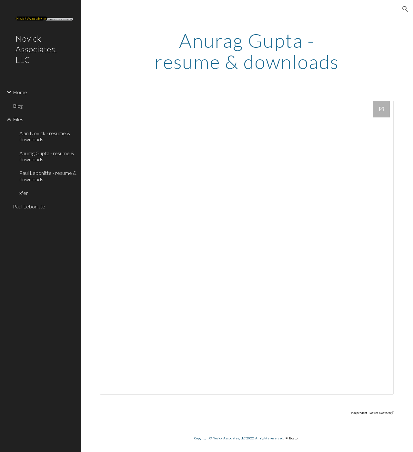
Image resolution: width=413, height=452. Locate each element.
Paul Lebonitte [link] (29, 206)
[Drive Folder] (247, 248)
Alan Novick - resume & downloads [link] (44, 136)
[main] (246, 51)
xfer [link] (23, 193)
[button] (405, 9)
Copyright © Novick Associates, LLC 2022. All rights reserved (238, 438)
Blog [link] (18, 106)
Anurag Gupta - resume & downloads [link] (46, 156)
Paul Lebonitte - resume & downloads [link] (47, 176)
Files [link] (18, 119)
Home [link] (20, 92)
